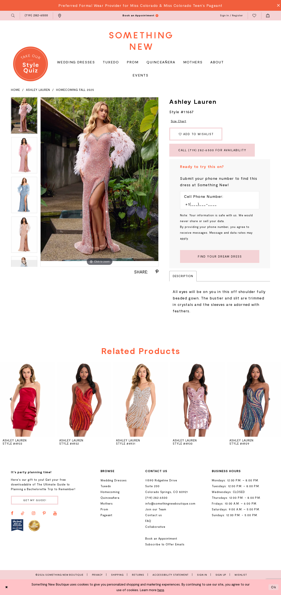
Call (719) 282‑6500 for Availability (212, 150)
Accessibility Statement (171, 574)
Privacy (97, 574)
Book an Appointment (161, 538)
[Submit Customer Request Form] (219, 256)
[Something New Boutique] (140, 41)
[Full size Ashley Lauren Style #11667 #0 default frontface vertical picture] (99, 182)
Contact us (153, 515)
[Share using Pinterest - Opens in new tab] (157, 271)
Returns (138, 574)
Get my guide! (34, 500)
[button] (13, 15)
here (160, 590)
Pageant (107, 515)
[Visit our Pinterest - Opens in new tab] (44, 513)
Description (183, 276)
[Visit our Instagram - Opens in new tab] (33, 513)
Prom (104, 509)
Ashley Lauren (38, 90)
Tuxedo (106, 486)
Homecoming (110, 492)
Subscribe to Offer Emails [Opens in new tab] (164, 544)
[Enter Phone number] (217, 204)
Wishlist (241, 574)
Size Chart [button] (178, 121)
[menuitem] (13, 15)
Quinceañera (110, 497)
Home (15, 90)
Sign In (202, 574)
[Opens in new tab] (17, 525)
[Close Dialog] (7, 587)
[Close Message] (277, 5)
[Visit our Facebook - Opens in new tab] (12, 513)
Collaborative (155, 526)
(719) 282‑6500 (156, 497)
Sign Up (220, 574)
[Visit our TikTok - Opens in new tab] (22, 513)
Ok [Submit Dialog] (273, 587)
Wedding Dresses (114, 480)
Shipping (117, 574)
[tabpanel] (24, 117)
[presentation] (27, 399)
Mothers (107, 503)
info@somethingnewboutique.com (170, 503)
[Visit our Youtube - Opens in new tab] (55, 513)
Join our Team (155, 509)
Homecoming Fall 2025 (75, 90)
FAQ (148, 521)
